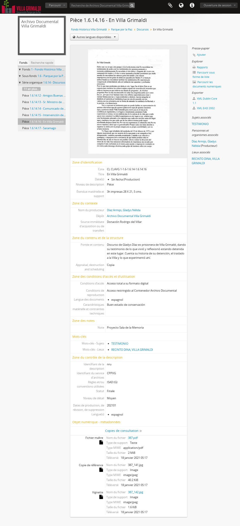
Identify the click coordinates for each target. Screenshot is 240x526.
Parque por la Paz (121, 29)
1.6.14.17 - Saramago (43, 128)
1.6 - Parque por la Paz (52, 76)
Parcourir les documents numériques (207, 84)
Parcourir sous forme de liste (204, 75)
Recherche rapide (42, 63)
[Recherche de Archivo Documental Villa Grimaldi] (102, 5)
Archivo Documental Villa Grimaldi (129, 216)
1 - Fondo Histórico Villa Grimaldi (52, 69)
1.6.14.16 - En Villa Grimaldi (47, 122)
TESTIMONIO (119, 344)
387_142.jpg (135, 492)
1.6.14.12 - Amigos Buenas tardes (51, 95)
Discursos (143, 29)
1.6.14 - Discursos (54, 82)
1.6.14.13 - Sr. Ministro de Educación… (54, 102)
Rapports (200, 67)
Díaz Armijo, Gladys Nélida (123, 210)
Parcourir (55, 5)
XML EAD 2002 (204, 108)
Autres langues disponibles (96, 37)
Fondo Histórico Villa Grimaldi (89, 29)
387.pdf (133, 438)
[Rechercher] (132, 5)
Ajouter (201, 55)
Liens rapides (192, 5)
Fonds (23, 63)
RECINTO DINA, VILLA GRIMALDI (132, 350)
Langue (181, 5)
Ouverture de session (217, 5)
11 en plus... (31, 89)
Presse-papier (170, 5)
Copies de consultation (121, 431)
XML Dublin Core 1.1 (205, 101)
